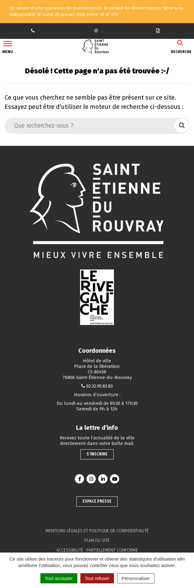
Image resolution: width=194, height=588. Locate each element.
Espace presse (97, 501)
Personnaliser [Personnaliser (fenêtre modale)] (136, 578)
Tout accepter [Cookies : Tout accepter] (59, 578)
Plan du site (97, 540)
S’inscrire (97, 454)
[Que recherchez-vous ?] (90, 125)
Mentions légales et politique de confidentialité (97, 530)
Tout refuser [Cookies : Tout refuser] (97, 578)
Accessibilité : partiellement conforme (97, 550)
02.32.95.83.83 (99, 386)
